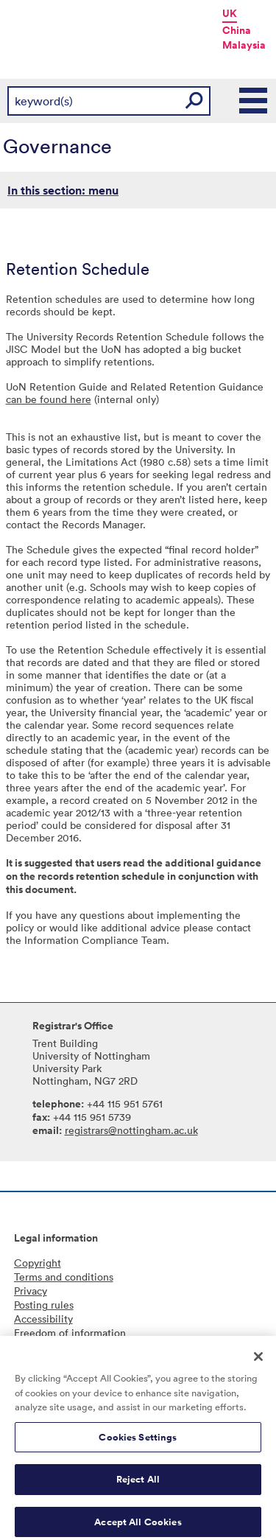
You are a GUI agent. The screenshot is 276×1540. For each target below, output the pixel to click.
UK (229, 13)
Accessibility (43, 1319)
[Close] (258, 1361)
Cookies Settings (138, 1442)
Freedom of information (70, 1333)
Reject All (138, 1485)
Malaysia (244, 45)
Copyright (37, 1263)
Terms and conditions (63, 1277)
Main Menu (254, 101)
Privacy (30, 1291)
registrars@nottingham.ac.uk (131, 1130)
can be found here (48, 399)
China (236, 30)
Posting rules (44, 1305)
